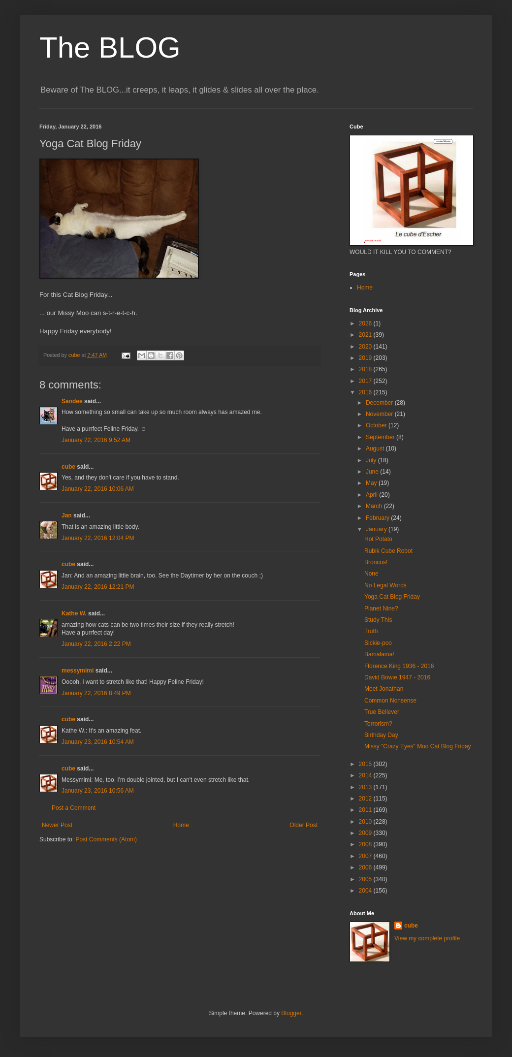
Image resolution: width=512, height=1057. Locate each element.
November (380, 414)
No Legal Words (385, 585)
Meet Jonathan (383, 688)
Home (181, 825)
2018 (366, 369)
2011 (366, 809)
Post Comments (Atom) (106, 839)
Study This (378, 619)
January (377, 529)
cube (68, 466)
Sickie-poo (378, 643)
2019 (366, 357)
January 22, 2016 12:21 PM (98, 586)
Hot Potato (378, 539)
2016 (366, 392)
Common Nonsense (390, 700)
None (371, 573)
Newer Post (57, 825)
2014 (366, 775)
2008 (366, 844)
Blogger (291, 1013)
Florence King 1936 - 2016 (399, 666)
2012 (366, 798)
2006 (366, 867)
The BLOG (110, 47)
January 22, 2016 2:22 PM (96, 644)
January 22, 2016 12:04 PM (98, 538)
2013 (366, 787)
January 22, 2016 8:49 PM (96, 693)
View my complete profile (427, 938)
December (380, 402)
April (372, 494)
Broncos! (375, 562)
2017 (366, 381)
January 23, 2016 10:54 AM (98, 741)
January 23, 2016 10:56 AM (98, 790)
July (372, 460)
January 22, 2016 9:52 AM (96, 440)
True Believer (381, 711)
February (378, 517)
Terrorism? (378, 723)
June (373, 471)
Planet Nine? (381, 608)
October (377, 425)
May (372, 483)
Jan (67, 515)
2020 (366, 346)
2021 (366, 334)
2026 (366, 323)
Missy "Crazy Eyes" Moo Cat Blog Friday (417, 746)
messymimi (78, 670)
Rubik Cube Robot (388, 550)
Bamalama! (379, 654)
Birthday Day (381, 735)
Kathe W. (74, 613)
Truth (371, 631)
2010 (366, 821)
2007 (366, 856)
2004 (366, 890)
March (375, 506)
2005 (366, 879)
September (381, 437)
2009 (366, 833)
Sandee (72, 401)
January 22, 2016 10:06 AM (98, 488)
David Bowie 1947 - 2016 (397, 677)
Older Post (303, 825)
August (376, 448)
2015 (366, 764)
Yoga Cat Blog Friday (392, 596)
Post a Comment (74, 807)
